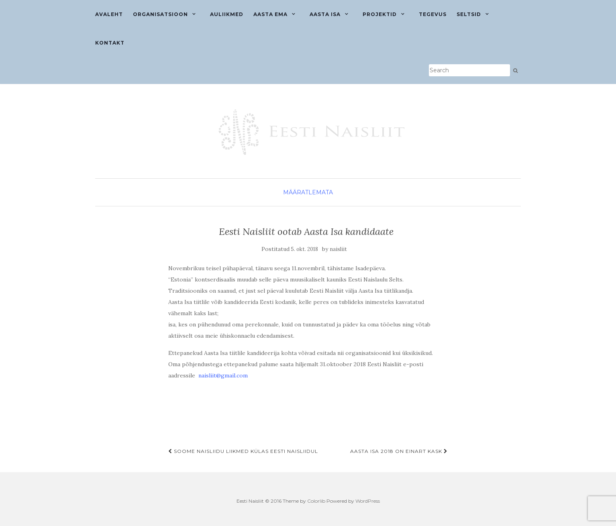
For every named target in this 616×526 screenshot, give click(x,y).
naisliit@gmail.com (223, 375)
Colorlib (316, 501)
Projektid (380, 14)
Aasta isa (325, 14)
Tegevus (433, 14)
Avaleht (109, 14)
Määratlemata (308, 192)
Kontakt (109, 43)
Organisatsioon (160, 14)
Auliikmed (226, 14)
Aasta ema (270, 14)
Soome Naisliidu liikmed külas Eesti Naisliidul (243, 451)
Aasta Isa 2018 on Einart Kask (399, 451)
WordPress (367, 501)
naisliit (338, 249)
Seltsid (469, 14)
